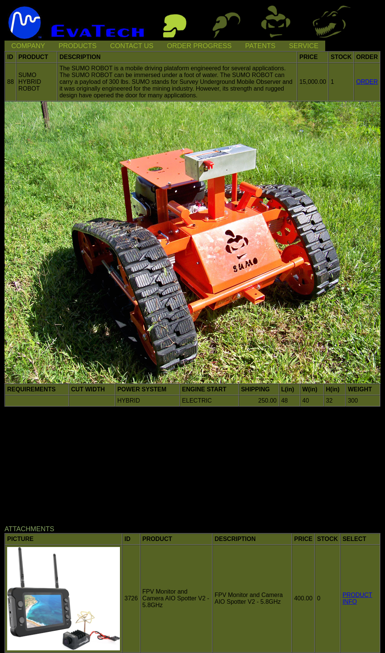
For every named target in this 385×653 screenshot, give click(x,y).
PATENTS (260, 46)
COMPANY (28, 46)
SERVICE (303, 46)
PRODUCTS (78, 46)
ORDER (367, 82)
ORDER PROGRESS (199, 46)
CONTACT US (131, 46)
